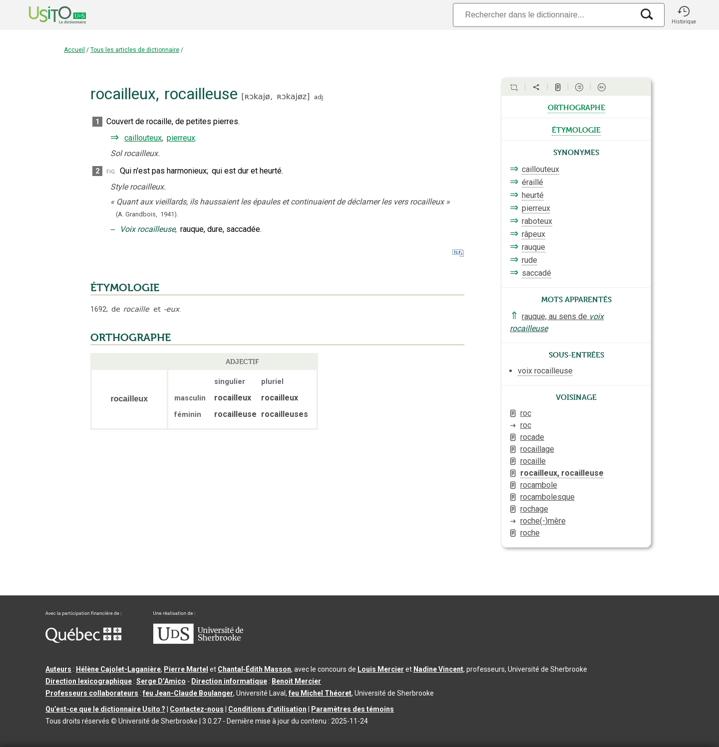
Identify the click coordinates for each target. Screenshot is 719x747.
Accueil (74, 49)
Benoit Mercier (296, 681)
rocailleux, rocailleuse (562, 473)
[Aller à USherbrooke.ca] (198, 641)
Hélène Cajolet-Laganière (118, 669)
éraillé (532, 182)
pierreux (181, 138)
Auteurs (58, 669)
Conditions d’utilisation (267, 709)
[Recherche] (543, 14)
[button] (684, 15)
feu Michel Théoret (320, 693)
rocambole (538, 485)
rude (529, 260)
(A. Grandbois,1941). (147, 214)
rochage (534, 509)
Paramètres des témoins (352, 709)
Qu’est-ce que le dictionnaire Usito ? (105, 709)
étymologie (576, 129)
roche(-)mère (543, 521)
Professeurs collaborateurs (91, 693)
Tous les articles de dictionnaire (134, 49)
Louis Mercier (381, 669)
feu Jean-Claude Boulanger (188, 693)
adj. (319, 97)
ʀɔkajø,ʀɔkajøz (275, 96)
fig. (111, 171)
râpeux (533, 234)
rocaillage (537, 449)
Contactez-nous (197, 709)
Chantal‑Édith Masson (254, 669)
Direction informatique (229, 681)
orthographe (576, 107)
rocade (532, 437)
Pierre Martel (186, 669)
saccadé (536, 273)
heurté (533, 195)
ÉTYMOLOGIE (124, 288)
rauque (533, 247)
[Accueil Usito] (46, 15)
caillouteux (143, 138)
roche (530, 533)
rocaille (533, 461)
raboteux (537, 221)
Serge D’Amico (161, 681)
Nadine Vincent (438, 669)
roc (525, 413)
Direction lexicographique (88, 681)
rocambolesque (547, 497)
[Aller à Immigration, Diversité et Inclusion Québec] (83, 640)
